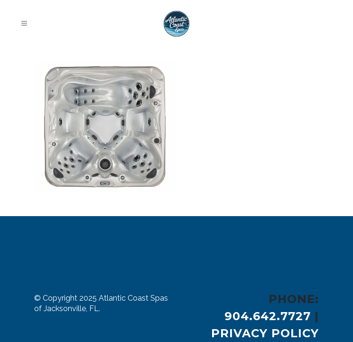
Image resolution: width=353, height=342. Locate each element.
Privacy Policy (265, 333)
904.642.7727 (267, 316)
